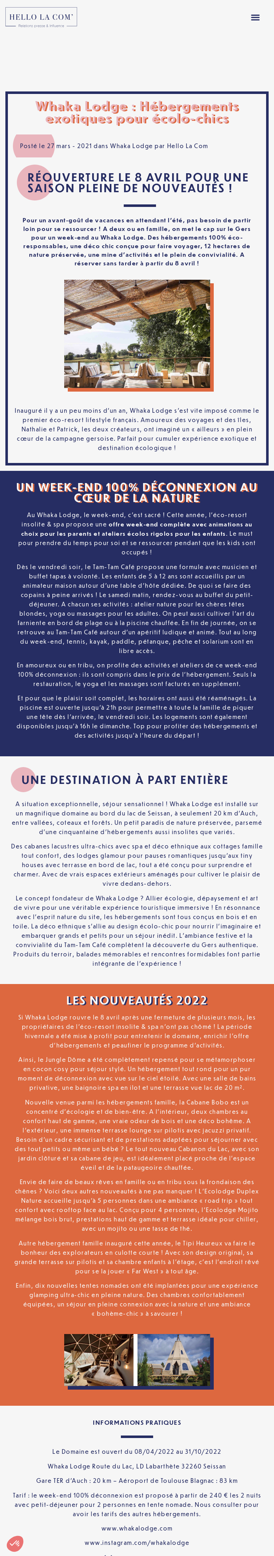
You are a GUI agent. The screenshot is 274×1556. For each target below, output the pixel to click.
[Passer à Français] (137, 1545)
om (168, 1477)
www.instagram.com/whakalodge (137, 1491)
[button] (256, 17)
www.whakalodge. (130, 1477)
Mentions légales (42, 1533)
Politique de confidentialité (115, 1533)
